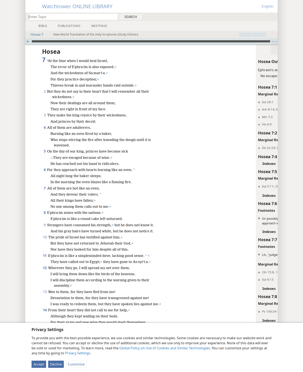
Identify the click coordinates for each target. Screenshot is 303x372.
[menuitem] (273, 16)
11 (44, 255)
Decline (56, 364)
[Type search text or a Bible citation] (71, 17)
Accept (38, 364)
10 (44, 237)
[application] (151, 41)
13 (44, 291)
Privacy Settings (77, 353)
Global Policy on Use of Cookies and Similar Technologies (164, 348)
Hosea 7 (34, 34)
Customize (76, 364)
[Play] (28, 41)
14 (44, 310)
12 (44, 268)
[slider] (151, 41)
